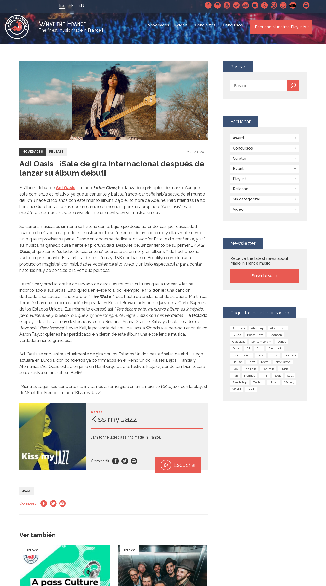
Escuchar (178, 468)
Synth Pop (239, 385)
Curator (240, 161)
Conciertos (205, 28)
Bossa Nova (255, 338)
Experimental (241, 358)
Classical (238, 344)
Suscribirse (262, 278)
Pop (235, 372)
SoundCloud (289, 5)
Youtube (223, 5)
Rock (277, 378)
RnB (264, 378)
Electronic (275, 351)
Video (182, 28)
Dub (259, 351)
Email (134, 464)
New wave (283, 365)
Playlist (239, 181)
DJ (248, 351)
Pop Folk (250, 372)
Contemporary (261, 344)
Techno (258, 385)
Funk (273, 358)
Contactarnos (303, 5)
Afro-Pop (238, 331)
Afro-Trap (257, 331)
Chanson (276, 338)
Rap (235, 378)
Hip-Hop (290, 358)
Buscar (293, 88)
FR (68, 5)
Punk (284, 372)
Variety (289, 385)
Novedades (159, 28)
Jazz (26, 494)
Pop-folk (268, 372)
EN (78, 5)
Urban (274, 385)
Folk (261, 358)
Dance (281, 344)
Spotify (233, 5)
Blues (236, 338)
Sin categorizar (246, 202)
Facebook (205, 5)
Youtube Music (261, 5)
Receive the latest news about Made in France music (259, 263)
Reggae (249, 378)
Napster (270, 5)
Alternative (278, 331)
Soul (290, 378)
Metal (265, 365)
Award (238, 141)
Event (238, 171)
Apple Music (252, 5)
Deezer (242, 5)
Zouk (251, 392)
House (237, 365)
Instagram (214, 5)
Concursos (233, 28)
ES (58, 5)
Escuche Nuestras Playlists (279, 28)
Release (56, 154)
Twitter (124, 464)
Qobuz (280, 5)
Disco (236, 351)
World (236, 392)
